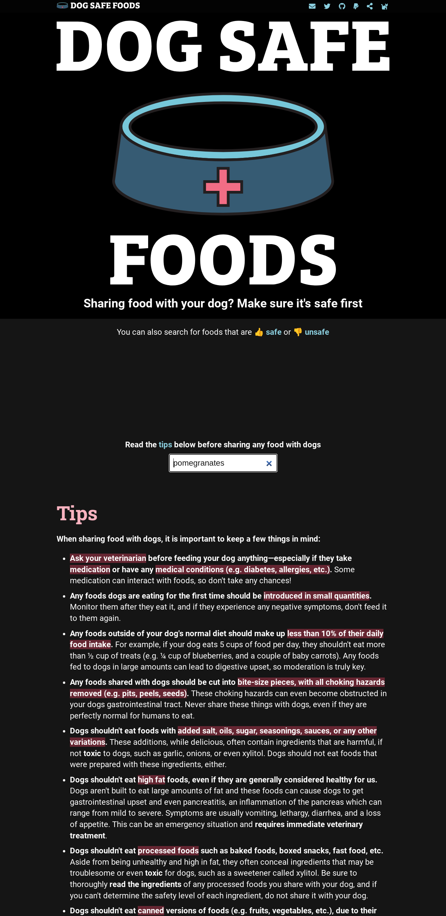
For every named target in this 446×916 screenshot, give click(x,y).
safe (268, 332)
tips (165, 444)
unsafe (311, 332)
